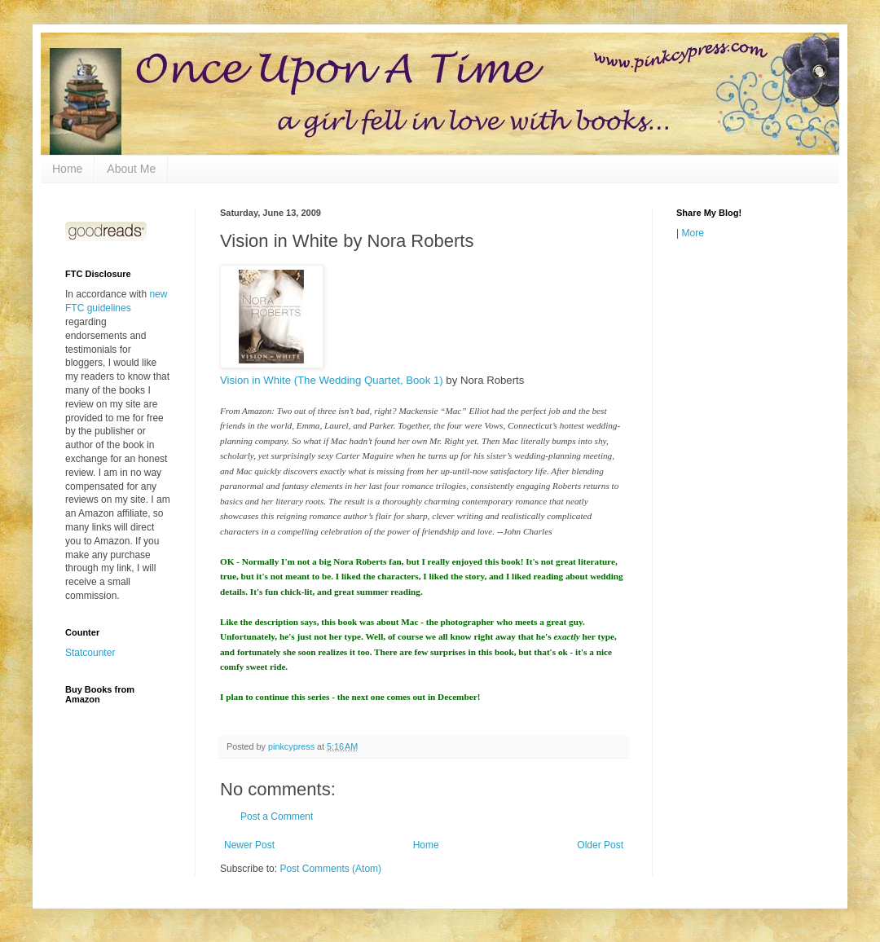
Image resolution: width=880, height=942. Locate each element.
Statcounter (90, 652)
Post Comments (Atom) (330, 868)
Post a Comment (276, 816)
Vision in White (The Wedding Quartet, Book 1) (331, 380)
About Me (131, 168)
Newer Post (249, 845)
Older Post (600, 845)
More (692, 233)
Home (67, 168)
